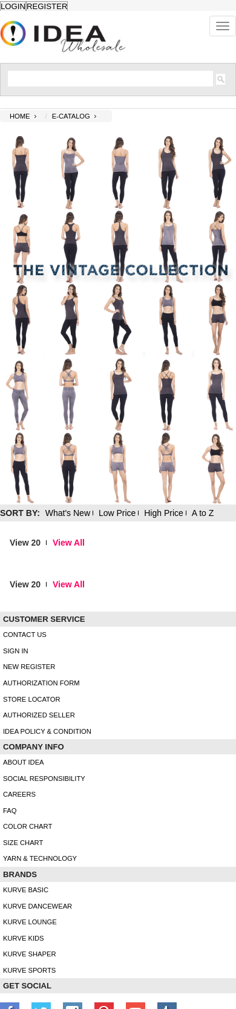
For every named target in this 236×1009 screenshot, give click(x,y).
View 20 (25, 542)
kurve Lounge (30, 922)
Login (13, 6)
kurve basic (25, 889)
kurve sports (29, 970)
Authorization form (41, 683)
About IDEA (23, 762)
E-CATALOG (71, 116)
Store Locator (32, 699)
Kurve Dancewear (37, 906)
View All (69, 542)
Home (20, 116)
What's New (67, 513)
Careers (19, 794)
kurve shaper (29, 954)
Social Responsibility (44, 778)
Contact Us (25, 634)
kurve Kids (23, 938)
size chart (23, 842)
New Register (29, 666)
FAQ (9, 810)
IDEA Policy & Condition (47, 731)
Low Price (117, 513)
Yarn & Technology (40, 858)
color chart (27, 826)
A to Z (203, 513)
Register (47, 6)
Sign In (15, 651)
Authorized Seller (39, 715)
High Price (163, 513)
